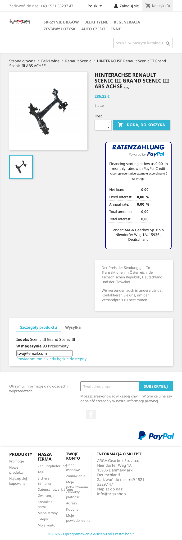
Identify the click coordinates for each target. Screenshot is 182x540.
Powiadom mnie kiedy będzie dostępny (51, 358)
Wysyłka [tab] (73, 327)
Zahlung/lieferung (52, 466)
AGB (41, 472)
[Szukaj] (143, 43)
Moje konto (46, 525)
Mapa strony (48, 513)
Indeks (22, 339)
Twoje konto (73, 456)
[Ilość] (100, 125)
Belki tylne (96, 22)
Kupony (72, 509)
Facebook (91, 414)
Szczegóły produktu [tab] (38, 327)
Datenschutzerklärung (55, 489)
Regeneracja (127, 22)
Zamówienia (75, 476)
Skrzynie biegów (61, 22)
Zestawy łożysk (60, 29)
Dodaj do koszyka (141, 125)
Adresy (71, 503)
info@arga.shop (111, 493)
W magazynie (29, 346)
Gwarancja (46, 495)
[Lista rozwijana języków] (96, 6)
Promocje (16, 461)
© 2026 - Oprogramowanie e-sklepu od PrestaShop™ (91, 533)
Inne (116, 29)
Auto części (93, 29)
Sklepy (43, 519)
